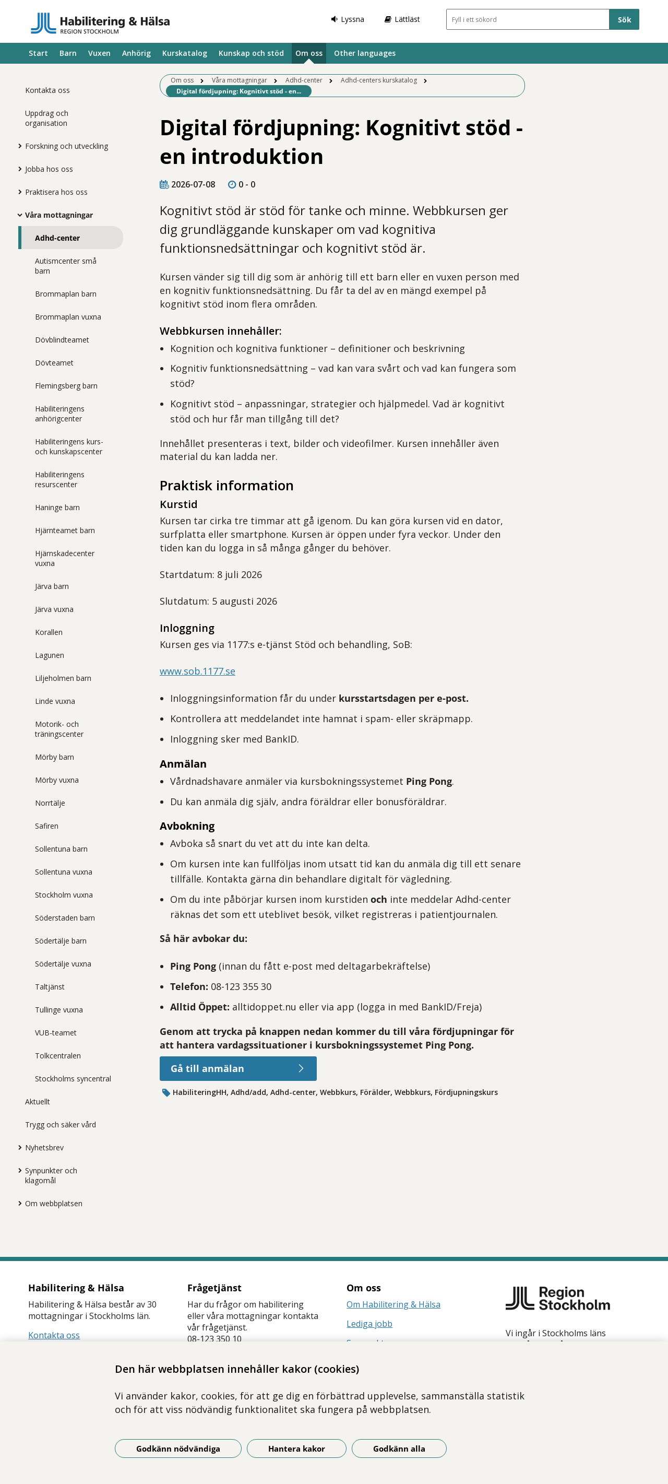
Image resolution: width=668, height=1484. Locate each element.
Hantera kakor (296, 1448)
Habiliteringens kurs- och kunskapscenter (69, 446)
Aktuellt (37, 1101)
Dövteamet (54, 363)
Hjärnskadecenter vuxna (64, 558)
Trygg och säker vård (60, 1124)
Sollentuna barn (61, 849)
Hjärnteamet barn (65, 530)
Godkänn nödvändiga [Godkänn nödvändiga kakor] (178, 1448)
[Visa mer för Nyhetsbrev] (17, 1147)
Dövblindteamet (62, 340)
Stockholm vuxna (64, 895)
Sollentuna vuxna (63, 872)
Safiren (46, 826)
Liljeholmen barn (63, 678)
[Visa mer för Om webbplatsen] (17, 1203)
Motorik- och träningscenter (59, 729)
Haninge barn (57, 507)
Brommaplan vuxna (68, 317)
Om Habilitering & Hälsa (393, 1304)
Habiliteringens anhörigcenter (60, 413)
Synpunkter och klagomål (51, 1175)
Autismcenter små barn (66, 266)
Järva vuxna (54, 609)
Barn (68, 53)
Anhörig (136, 53)
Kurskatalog (184, 53)
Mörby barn (54, 757)
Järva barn (52, 586)
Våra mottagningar (59, 215)
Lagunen (49, 655)
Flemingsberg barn (66, 386)
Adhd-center (57, 238)
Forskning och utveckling (66, 146)
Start (38, 53)
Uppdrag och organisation (46, 118)
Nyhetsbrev (44, 1147)
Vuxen (99, 53)
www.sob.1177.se (197, 671)
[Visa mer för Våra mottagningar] (17, 214)
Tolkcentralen (58, 1056)
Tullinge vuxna (59, 1010)
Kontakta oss (47, 90)
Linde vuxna (55, 701)
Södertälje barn (61, 941)
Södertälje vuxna (63, 964)
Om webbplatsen (53, 1203)
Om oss (309, 53)
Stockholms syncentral (73, 1078)
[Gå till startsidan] (100, 23)
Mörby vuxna (57, 780)
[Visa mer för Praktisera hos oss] (17, 191)
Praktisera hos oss (56, 192)
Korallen (49, 632)
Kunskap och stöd (251, 53)
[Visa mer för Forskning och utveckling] (17, 145)
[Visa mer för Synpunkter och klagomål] (17, 1170)
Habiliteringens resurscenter (60, 479)
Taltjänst (50, 987)
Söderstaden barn (65, 918)
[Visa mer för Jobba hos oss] (17, 168)
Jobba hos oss (49, 169)
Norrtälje (50, 803)
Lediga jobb (369, 1323)
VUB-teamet (56, 1033)
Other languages (365, 53)
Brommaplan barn (66, 294)
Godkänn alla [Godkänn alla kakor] (399, 1448)
